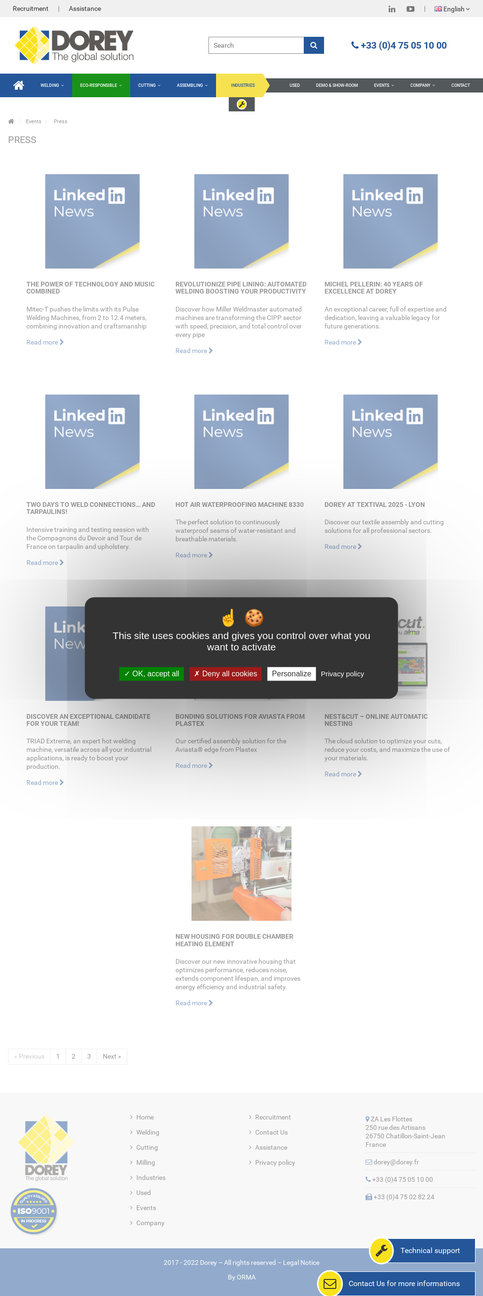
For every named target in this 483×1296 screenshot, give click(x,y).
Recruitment (31, 8)
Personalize (291, 674)
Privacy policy (342, 674)
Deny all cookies (225, 674)
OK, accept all (151, 674)
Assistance (85, 8)
